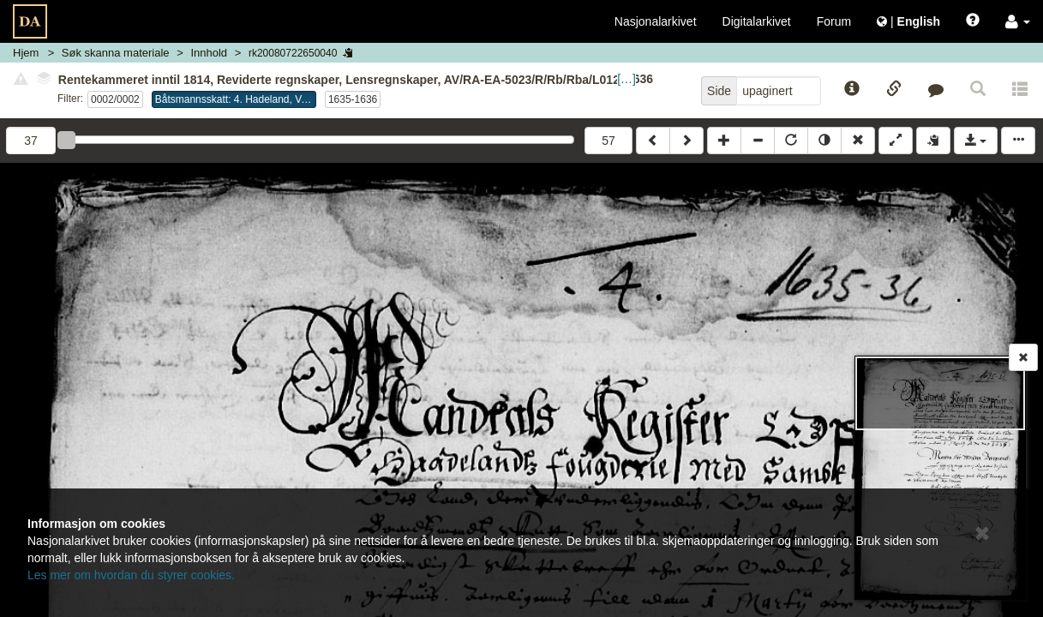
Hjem (26, 52)
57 (608, 140)
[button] (1017, 21)
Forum (834, 21)
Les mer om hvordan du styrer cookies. (131, 575)
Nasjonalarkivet (655, 21)
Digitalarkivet (756, 21)
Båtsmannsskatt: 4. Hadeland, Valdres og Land (235, 99)
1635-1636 (352, 99)
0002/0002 (115, 99)
